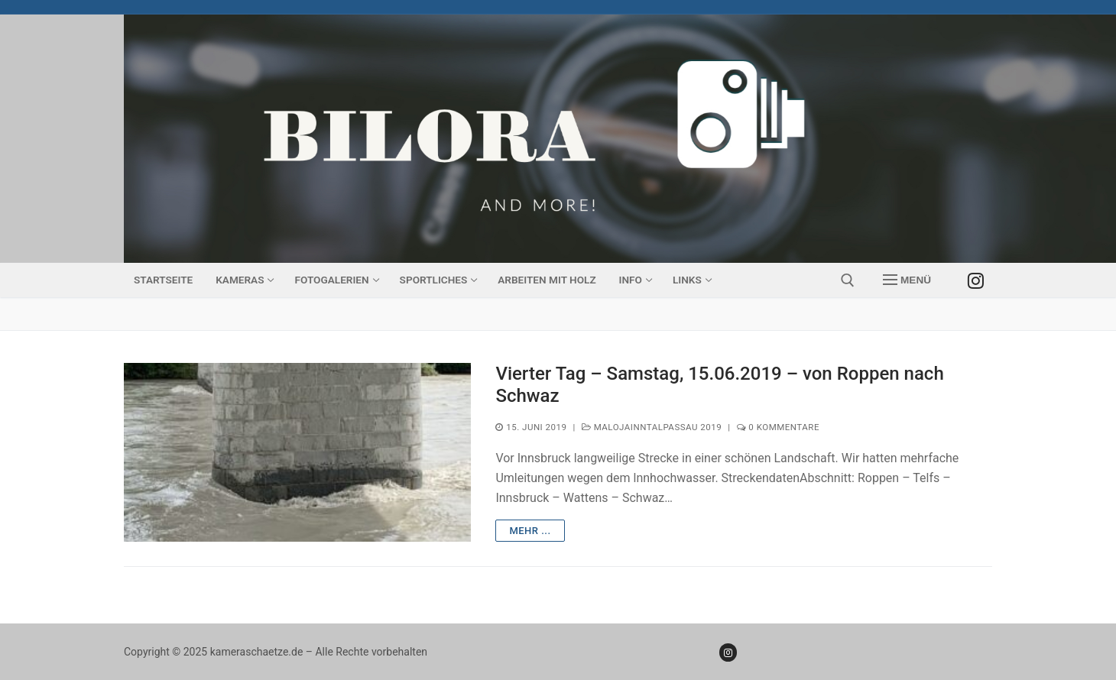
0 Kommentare (778, 427)
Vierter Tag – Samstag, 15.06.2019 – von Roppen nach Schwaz (719, 384)
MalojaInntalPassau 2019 (652, 427)
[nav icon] (907, 280)
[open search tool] (848, 280)
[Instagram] (975, 280)
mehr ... (529, 530)
